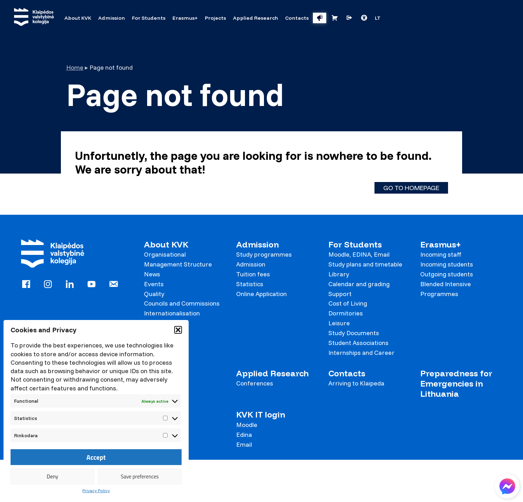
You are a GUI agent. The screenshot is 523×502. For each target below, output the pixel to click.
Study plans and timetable (365, 264)
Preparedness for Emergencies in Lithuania (456, 383)
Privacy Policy (96, 490)
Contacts (346, 373)
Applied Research (272, 373)
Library (338, 274)
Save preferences (140, 476)
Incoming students (446, 264)
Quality (154, 294)
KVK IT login (260, 414)
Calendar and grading (359, 284)
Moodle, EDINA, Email (359, 254)
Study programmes (264, 254)
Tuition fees (253, 274)
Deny (52, 476)
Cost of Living (347, 303)
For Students (355, 244)
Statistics (249, 284)
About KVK (166, 244)
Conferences (254, 383)
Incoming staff (440, 254)
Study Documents (353, 333)
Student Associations (358, 343)
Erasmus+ (440, 244)
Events (154, 284)
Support (340, 294)
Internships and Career (361, 353)
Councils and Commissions (182, 303)
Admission (257, 244)
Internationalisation (172, 313)
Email (244, 444)
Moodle (246, 425)
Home (74, 67)
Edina (244, 435)
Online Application (261, 294)
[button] (178, 329)
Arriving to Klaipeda (356, 383)
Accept (96, 457)
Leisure (339, 323)
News (152, 274)
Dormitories (345, 313)
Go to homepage (411, 188)
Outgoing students (446, 274)
